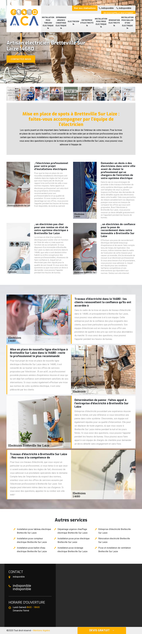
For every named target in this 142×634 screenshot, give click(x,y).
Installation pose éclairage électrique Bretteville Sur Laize (73, 550)
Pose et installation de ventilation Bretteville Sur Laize (114, 550)
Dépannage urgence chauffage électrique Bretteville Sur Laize (73, 531)
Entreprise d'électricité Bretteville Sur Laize (114, 531)
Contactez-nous (21, 59)
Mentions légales (41, 630)
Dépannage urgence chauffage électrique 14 (61, 22)
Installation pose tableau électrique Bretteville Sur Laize (34, 531)
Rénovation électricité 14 (114, 23)
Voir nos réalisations (85, 8)
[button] (69, 80)
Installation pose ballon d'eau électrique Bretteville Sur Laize (32, 550)
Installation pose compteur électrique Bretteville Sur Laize (32, 540)
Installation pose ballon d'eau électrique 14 (127, 22)
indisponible (106, 8)
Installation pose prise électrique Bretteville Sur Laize (74, 540)
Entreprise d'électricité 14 (86, 23)
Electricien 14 (73, 22)
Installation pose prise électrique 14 (101, 23)
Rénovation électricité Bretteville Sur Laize (114, 540)
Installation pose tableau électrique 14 (48, 22)
